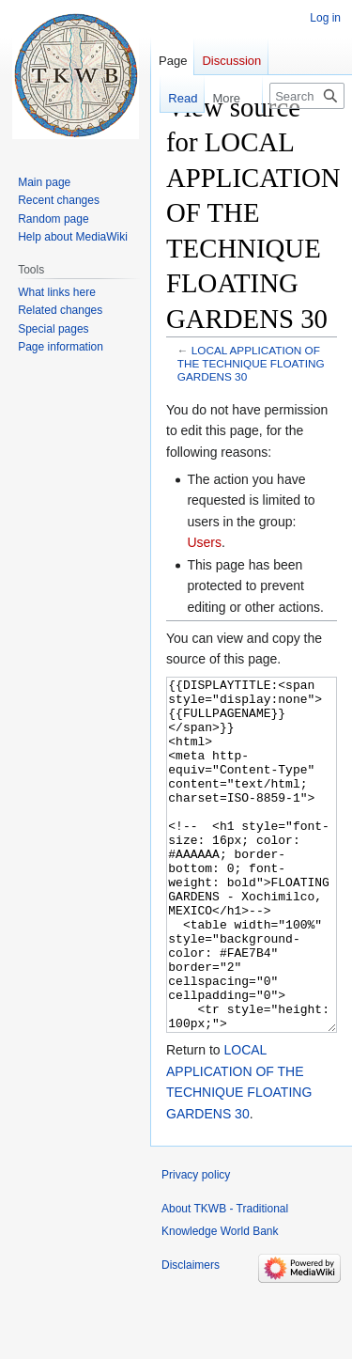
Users (204, 542)
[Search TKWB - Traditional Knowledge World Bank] (306, 96)
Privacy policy (195, 1245)
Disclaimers (190, 1335)
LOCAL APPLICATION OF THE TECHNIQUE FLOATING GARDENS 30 (251, 363)
